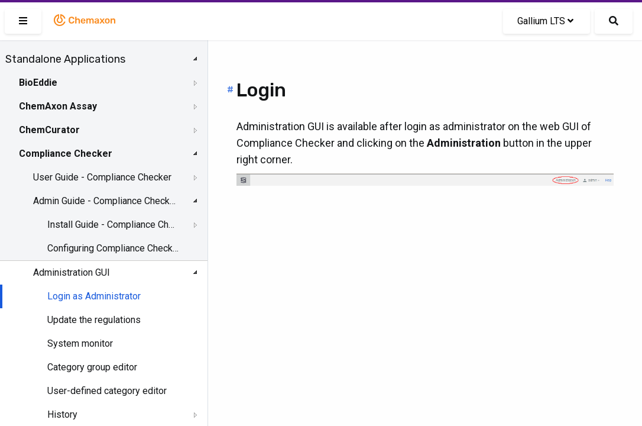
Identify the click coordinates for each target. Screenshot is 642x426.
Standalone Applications (65, 59)
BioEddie (38, 82)
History (62, 414)
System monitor (80, 343)
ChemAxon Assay (58, 106)
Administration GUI (71, 272)
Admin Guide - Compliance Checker (104, 200)
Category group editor (92, 367)
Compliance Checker (65, 153)
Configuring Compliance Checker (113, 248)
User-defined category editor (107, 390)
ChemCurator (49, 129)
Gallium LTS (545, 21)
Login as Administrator (94, 296)
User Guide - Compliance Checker (102, 177)
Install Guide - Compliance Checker (113, 224)
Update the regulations (94, 319)
